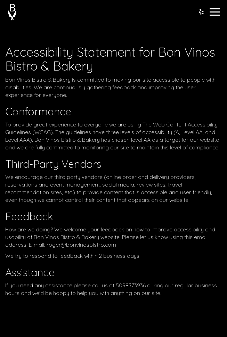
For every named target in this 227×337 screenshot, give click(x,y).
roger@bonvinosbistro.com (81, 244)
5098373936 (131, 285)
